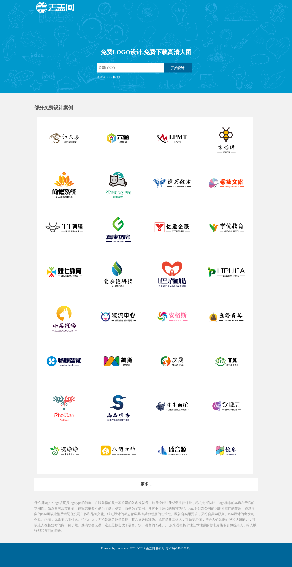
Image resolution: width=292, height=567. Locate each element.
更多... (146, 484)
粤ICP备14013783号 (178, 548)
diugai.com (122, 548)
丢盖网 (150, 548)
